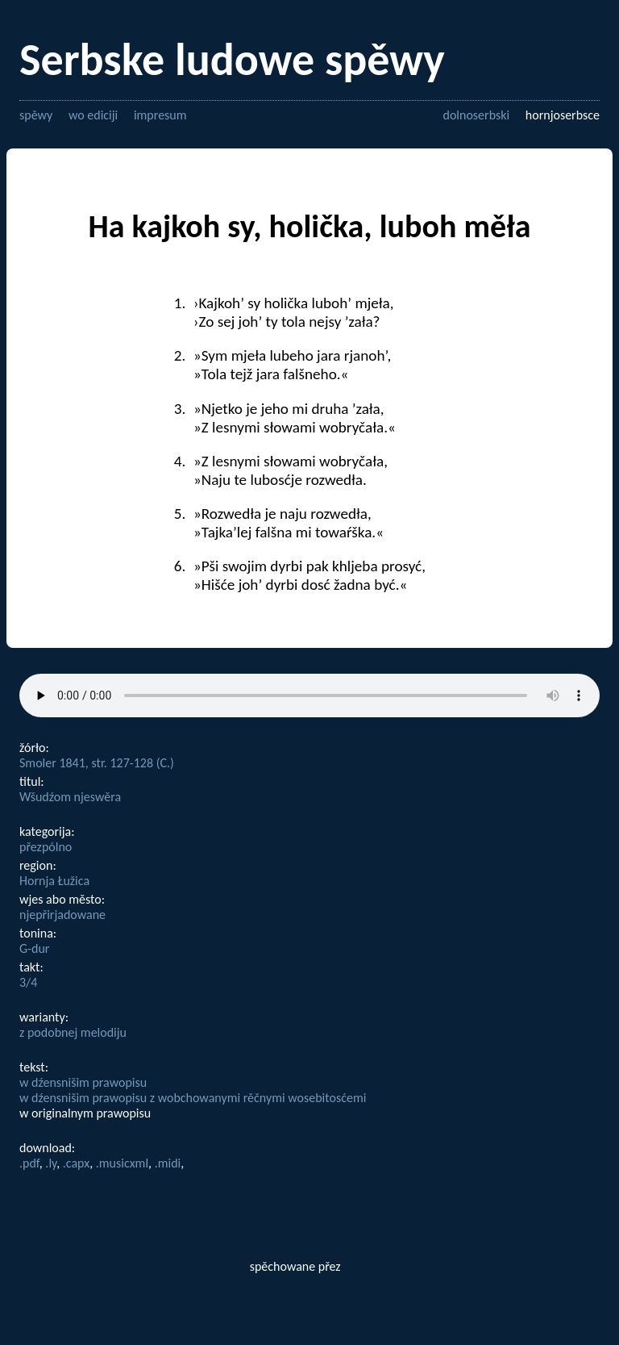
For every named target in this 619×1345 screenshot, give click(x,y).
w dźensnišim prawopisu (83, 1082)
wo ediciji (93, 115)
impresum (160, 115)
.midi (168, 1163)
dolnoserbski (475, 115)
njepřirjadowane (62, 914)
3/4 (28, 982)
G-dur (34, 948)
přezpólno (45, 846)
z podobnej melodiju (73, 1032)
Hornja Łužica (54, 880)
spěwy (35, 115)
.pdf (29, 1163)
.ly (50, 1163)
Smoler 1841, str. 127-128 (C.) (96, 763)
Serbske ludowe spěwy (232, 59)
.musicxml (122, 1163)
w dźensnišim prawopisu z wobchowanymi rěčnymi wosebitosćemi (192, 1097)
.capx (76, 1163)
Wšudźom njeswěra (70, 796)
